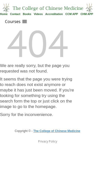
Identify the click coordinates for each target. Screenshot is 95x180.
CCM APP (71, 14)
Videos (38, 14)
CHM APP (86, 14)
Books (27, 14)
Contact (15, 14)
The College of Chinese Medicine (56, 131)
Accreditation (54, 14)
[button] (16, 22)
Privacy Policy (47, 141)
